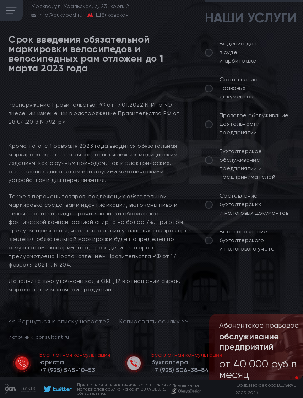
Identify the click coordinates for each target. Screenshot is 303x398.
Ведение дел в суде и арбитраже (238, 52)
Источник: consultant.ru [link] (39, 336)
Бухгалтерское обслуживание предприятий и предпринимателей (247, 164)
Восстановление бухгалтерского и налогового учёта (247, 240)
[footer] (57, 389)
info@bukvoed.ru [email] (61, 14)
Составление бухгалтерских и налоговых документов (254, 204)
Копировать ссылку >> (153, 321)
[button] (291, 377)
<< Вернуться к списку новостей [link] (59, 321)
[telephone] (67, 370)
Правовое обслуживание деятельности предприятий (254, 124)
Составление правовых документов (239, 88)
